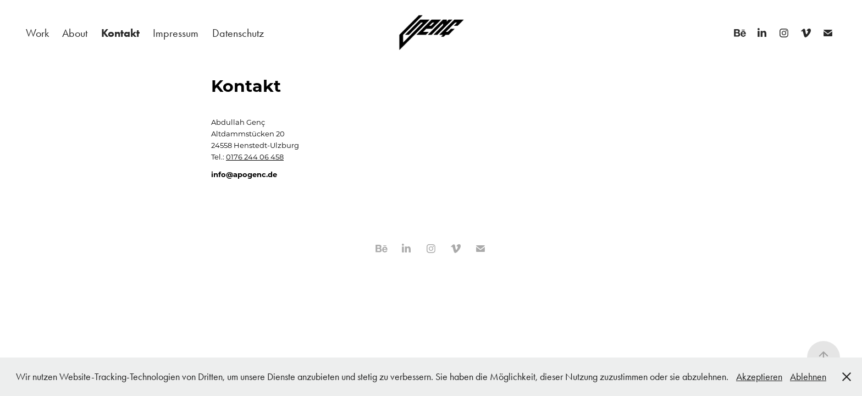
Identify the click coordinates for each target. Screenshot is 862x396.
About (74, 33)
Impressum (175, 33)
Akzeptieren (759, 377)
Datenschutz (238, 33)
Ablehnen (808, 377)
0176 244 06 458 (255, 156)
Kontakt (120, 33)
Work (37, 33)
